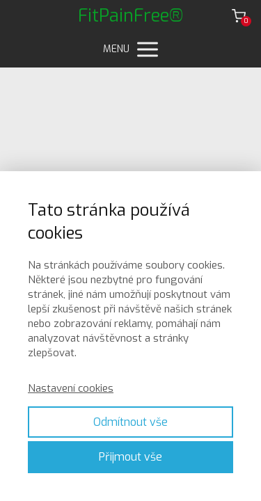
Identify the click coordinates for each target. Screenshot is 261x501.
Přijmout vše (130, 457)
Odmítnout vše (130, 422)
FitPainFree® (131, 15)
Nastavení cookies (70, 388)
